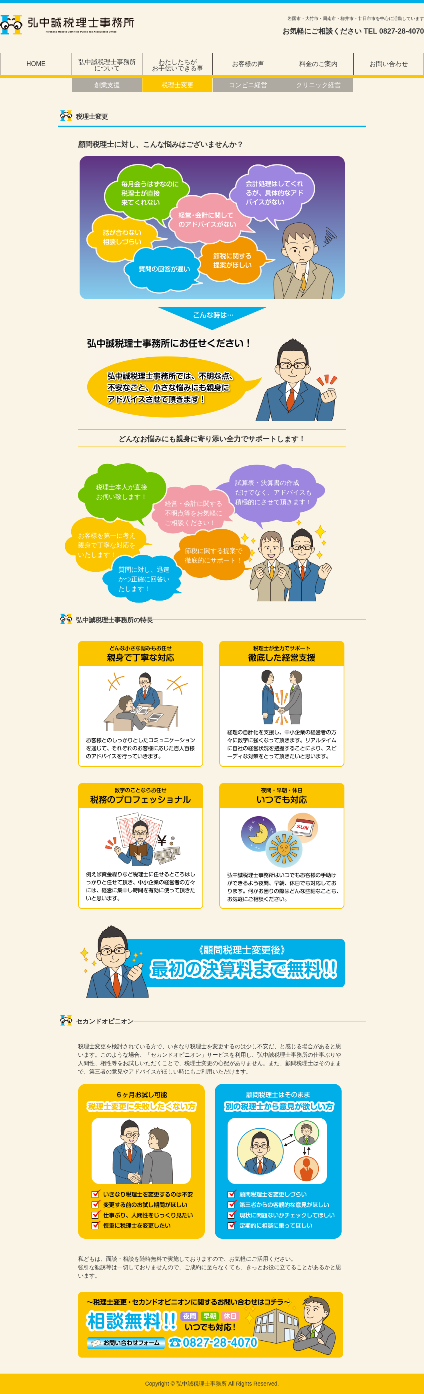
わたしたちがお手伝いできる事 (177, 65)
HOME (36, 63)
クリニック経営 (318, 85)
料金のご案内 (318, 63)
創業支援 (107, 85)
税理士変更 (178, 85)
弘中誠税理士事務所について (107, 65)
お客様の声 (248, 63)
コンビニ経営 (248, 85)
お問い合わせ (389, 63)
